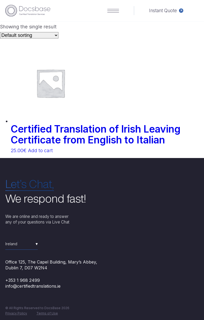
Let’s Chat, (29, 183)
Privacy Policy (16, 313)
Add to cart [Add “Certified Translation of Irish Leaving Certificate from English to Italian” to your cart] (40, 150)
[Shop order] (29, 35)
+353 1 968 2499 (22, 280)
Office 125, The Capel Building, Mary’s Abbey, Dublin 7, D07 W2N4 (51, 264)
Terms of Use (47, 313)
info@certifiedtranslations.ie (33, 286)
